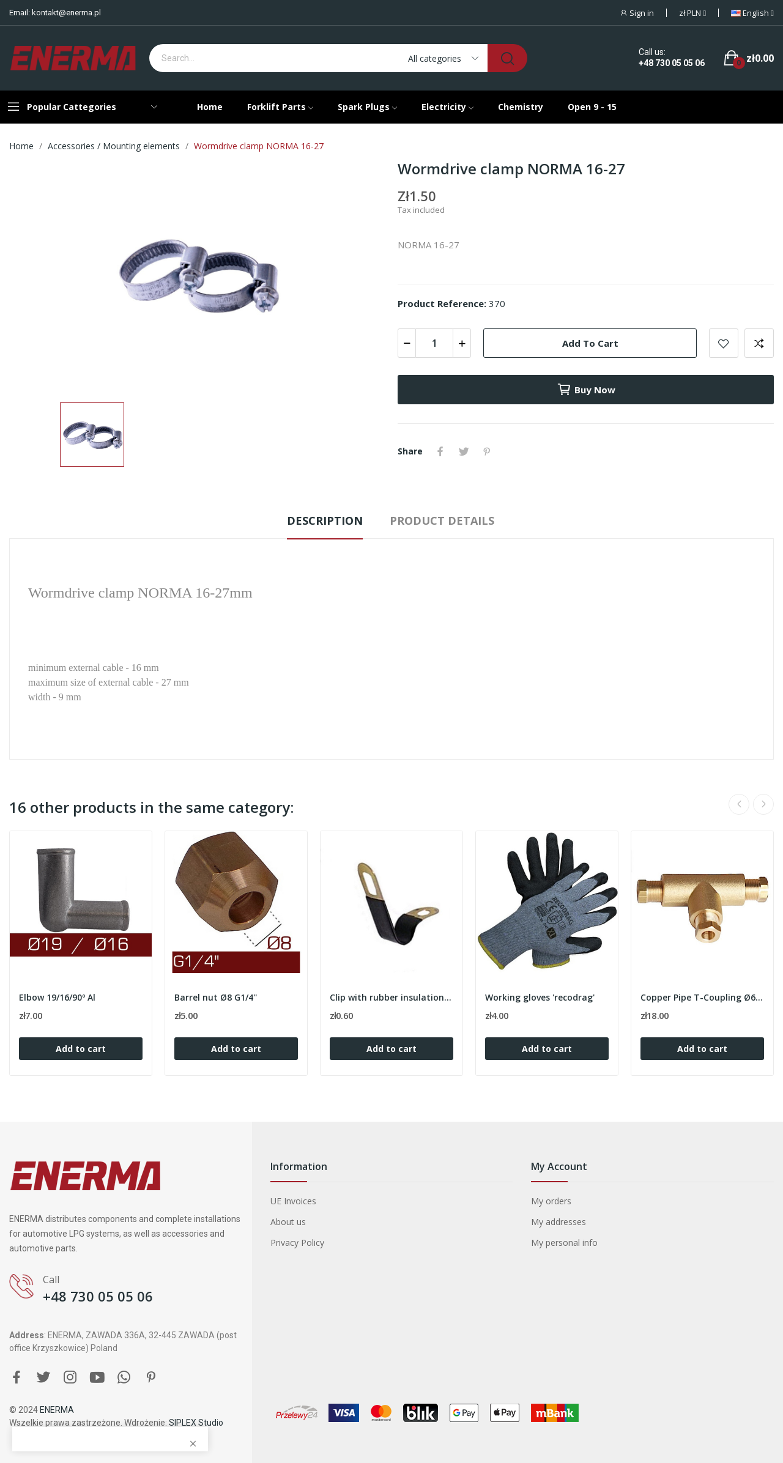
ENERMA (57, 1410)
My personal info (564, 1242)
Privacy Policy (297, 1242)
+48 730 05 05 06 (672, 63)
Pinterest (487, 451)
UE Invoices (293, 1201)
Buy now (586, 389)
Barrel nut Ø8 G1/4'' (215, 997)
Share (440, 451)
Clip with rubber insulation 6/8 (391, 997)
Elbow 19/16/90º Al (57, 997)
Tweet (463, 451)
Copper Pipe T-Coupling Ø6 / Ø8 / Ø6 (702, 997)
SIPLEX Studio (196, 1423)
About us (288, 1222)
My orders (551, 1201)
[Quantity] (434, 343)
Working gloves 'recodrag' (540, 997)
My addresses (558, 1222)
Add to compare (759, 343)
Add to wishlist (724, 343)
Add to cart (590, 343)
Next (763, 804)
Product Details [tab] (442, 520)
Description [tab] (325, 520)
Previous (739, 804)
